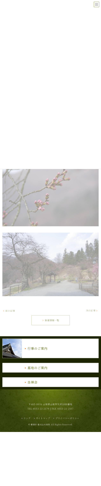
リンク (27, 418)
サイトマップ (43, 418)
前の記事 (9, 310)
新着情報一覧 (50, 320)
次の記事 (92, 310)
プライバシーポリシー (67, 418)
